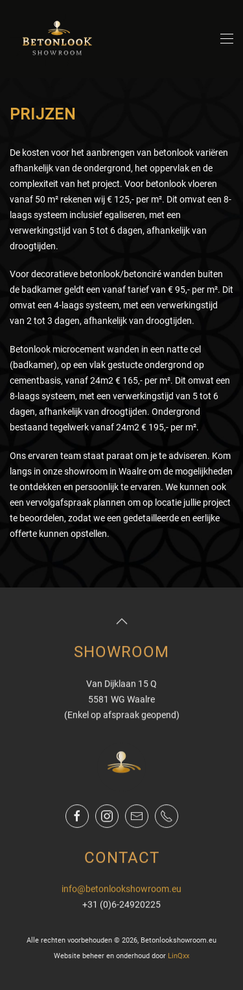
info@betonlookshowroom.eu (121, 889)
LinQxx (178, 955)
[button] (226, 39)
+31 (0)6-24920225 (121, 903)
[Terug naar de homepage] (58, 39)
